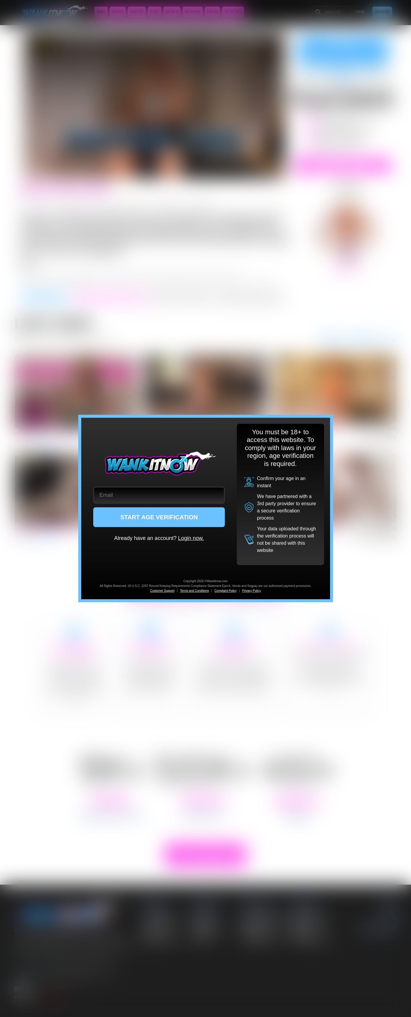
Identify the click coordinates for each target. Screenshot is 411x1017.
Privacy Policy (251, 590)
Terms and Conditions (194, 590)
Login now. (191, 538)
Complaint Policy (225, 590)
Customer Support (162, 590)
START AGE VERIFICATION (159, 517)
